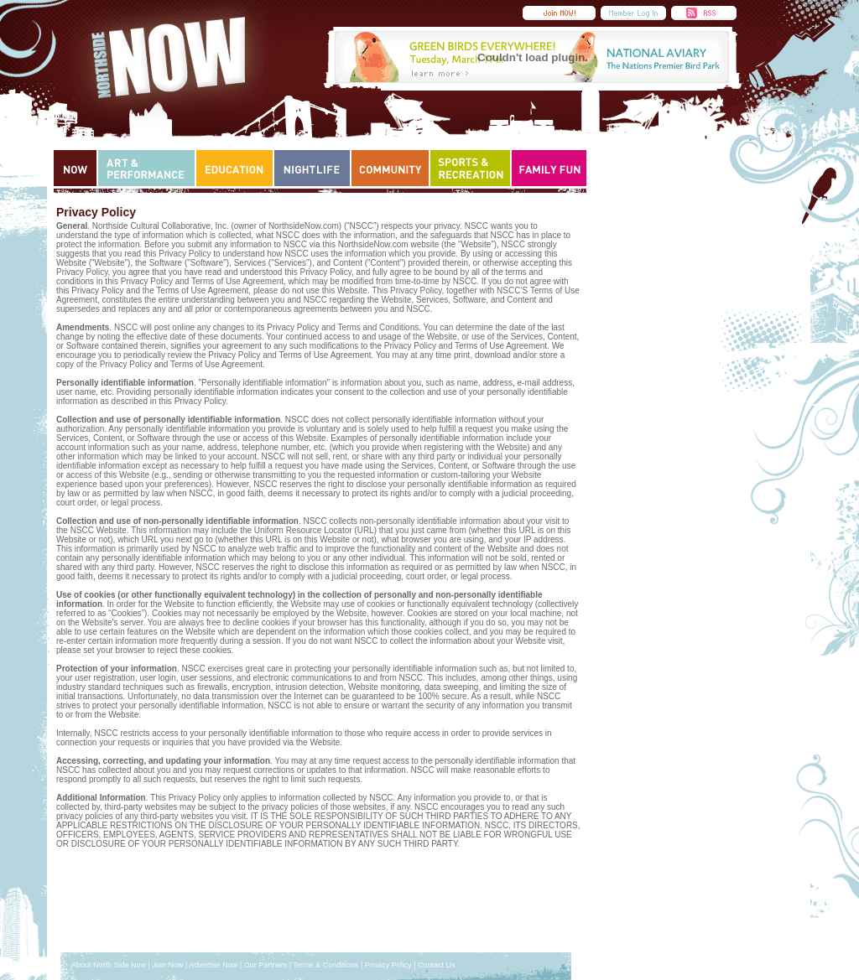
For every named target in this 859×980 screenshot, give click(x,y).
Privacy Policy (388, 965)
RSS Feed (704, 13)
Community (390, 168)
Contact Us (437, 965)
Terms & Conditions (325, 965)
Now (75, 168)
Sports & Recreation (470, 168)
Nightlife (312, 168)
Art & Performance (146, 168)
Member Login (633, 13)
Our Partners (266, 965)
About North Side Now (108, 965)
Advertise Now (213, 965)
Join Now (167, 965)
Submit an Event (559, 13)
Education (234, 168)
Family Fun (549, 168)
